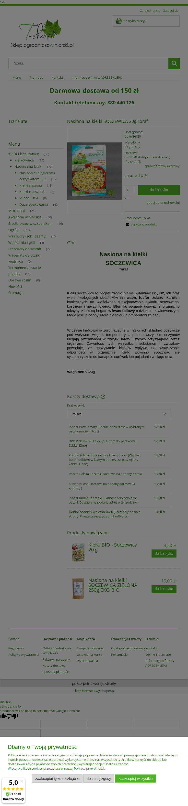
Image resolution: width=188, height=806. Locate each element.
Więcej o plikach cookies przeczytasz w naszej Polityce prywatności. (56, 768)
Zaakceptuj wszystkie (135, 778)
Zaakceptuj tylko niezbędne (57, 778)
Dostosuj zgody (99, 778)
